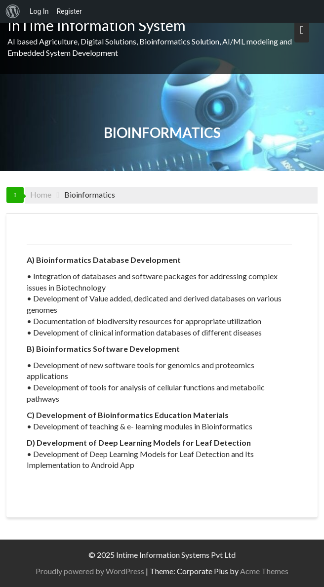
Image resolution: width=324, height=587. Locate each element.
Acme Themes (267, 571)
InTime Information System (96, 25)
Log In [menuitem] (39, 11)
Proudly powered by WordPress (92, 571)
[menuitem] (13, 11)
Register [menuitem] (68, 11)
